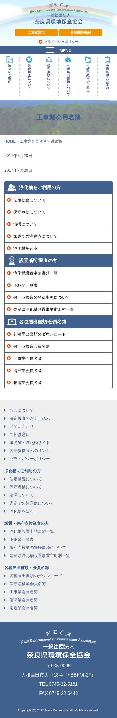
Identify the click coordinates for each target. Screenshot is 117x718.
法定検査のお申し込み (30, 418)
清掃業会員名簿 (27, 370)
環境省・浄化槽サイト (30, 442)
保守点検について (29, 212)
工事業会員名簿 (27, 358)
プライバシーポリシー (61, 42)
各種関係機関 (80, 33)
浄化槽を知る (25, 248)
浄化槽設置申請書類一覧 (35, 273)
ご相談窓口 (36, 33)
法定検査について (29, 200)
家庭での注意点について (35, 236)
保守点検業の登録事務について (41, 297)
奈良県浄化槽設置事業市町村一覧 (43, 309)
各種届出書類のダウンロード (39, 334)
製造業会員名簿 (27, 382)
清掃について (25, 224)
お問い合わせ (22, 426)
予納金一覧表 (25, 285)
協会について (22, 410)
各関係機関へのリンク (30, 450)
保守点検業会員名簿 (31, 346)
